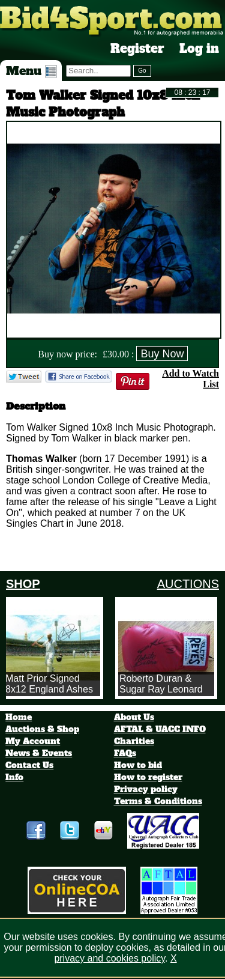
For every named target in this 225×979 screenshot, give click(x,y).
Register (137, 48)
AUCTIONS (188, 583)
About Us (134, 717)
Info (14, 777)
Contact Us (29, 765)
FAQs (125, 753)
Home (18, 717)
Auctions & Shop (42, 729)
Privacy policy (146, 789)
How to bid (138, 765)
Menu (31, 71)
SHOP (23, 583)
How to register (148, 777)
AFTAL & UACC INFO (160, 729)
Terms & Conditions (158, 801)
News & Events (38, 753)
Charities (134, 741)
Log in (199, 48)
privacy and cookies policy (109, 958)
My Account (32, 741)
